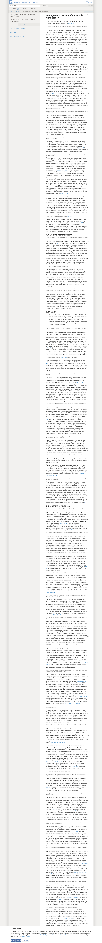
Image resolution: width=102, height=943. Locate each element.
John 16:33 (81, 137)
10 (54, 592)
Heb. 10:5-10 (72, 811)
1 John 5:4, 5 (75, 766)
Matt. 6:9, (62, 523)
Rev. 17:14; (72, 703)
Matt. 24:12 (75, 831)
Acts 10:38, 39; (82, 872)
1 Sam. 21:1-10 (57, 615)
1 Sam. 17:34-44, (61, 170)
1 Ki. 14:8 (64, 214)
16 (58, 93)
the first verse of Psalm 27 (76, 223)
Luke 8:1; (76, 872)
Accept (13, 940)
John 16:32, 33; (55, 742)
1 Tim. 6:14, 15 (78, 703)
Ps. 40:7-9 (54, 809)
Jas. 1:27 (84, 681)
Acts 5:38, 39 (79, 382)
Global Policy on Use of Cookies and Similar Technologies (55, 935)
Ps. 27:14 (71, 23)
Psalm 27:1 (69, 216)
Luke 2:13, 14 (68, 918)
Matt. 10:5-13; (69, 897)
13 (66, 523)
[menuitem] (92, 5)
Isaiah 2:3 (60, 899)
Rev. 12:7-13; (83, 473)
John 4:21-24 (67, 688)
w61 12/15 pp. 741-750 (15, 11)
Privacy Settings (26, 936)
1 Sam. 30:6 (49, 348)
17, (53, 761)
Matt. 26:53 (62, 742)
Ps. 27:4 (71, 530)
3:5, (57, 761)
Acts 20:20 (76, 897)
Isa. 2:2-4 (48, 787)
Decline (19, 940)
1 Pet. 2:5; (66, 703)
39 (57, 475)
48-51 (67, 170)
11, (51, 761)
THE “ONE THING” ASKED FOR (18, 36)
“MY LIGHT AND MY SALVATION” (18, 28)
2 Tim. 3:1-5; (79, 681)
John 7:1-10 (49, 874)
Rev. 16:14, (55, 93)
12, (59, 761)
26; (55, 761)
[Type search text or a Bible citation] (24, 6)
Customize (25, 940)
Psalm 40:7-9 (63, 793)
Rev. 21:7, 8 (74, 845)
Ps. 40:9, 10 (84, 863)
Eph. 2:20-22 (83, 696)
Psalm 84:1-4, (49, 592)
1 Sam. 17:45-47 (64, 193)
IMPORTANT (13, 32)
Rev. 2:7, (48, 761)
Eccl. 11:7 (59, 243)
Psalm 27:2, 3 (64, 357)
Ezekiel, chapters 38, (51, 475)
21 (61, 761)
